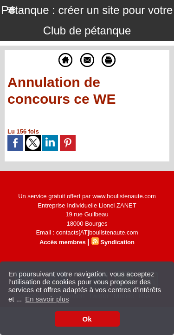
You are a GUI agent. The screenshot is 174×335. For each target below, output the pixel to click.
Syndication (117, 242)
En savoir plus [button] (47, 299)
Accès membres (62, 242)
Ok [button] (86, 319)
